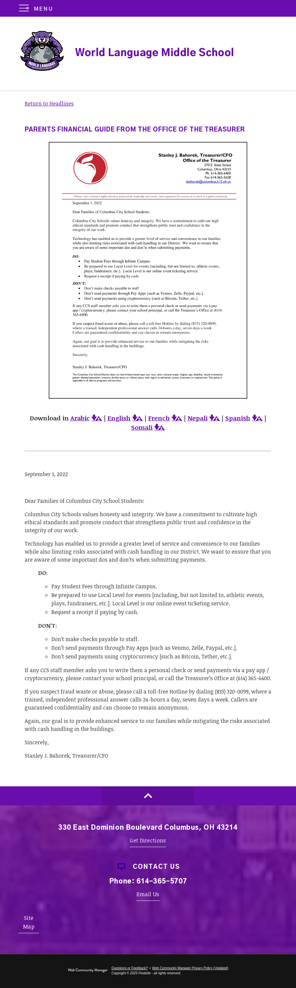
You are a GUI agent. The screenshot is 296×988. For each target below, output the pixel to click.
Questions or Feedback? (129, 968)
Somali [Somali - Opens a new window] (142, 427)
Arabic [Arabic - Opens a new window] (80, 418)
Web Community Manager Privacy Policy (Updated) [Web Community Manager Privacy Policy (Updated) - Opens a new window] (190, 968)
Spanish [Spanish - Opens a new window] (237, 418)
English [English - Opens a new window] (118, 418)
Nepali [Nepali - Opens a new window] (198, 418)
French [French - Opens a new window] (159, 418)
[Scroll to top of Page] (148, 795)
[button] (37, 8)
